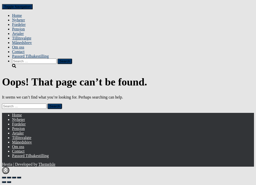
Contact (18, 52)
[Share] (14, 177)
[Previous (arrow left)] (4, 182)
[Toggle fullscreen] (9, 177)
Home (17, 15)
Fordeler (19, 24)
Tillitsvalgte (21, 38)
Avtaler (18, 33)
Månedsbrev (22, 42)
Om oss (18, 47)
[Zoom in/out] (4, 177)
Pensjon (18, 29)
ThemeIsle (46, 164)
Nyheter (18, 20)
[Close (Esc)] (19, 177)
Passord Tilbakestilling (30, 56)
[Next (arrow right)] (9, 182)
